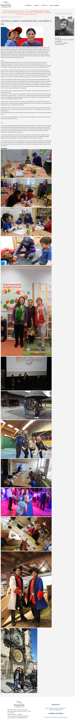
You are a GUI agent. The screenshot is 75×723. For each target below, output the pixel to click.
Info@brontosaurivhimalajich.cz (57, 708)
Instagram (64, 717)
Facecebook (52, 717)
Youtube (59, 717)
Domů (2, 16)
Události (36, 5)
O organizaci (28, 5)
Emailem (46, 717)
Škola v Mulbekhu (54, 5)
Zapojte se (44, 5)
